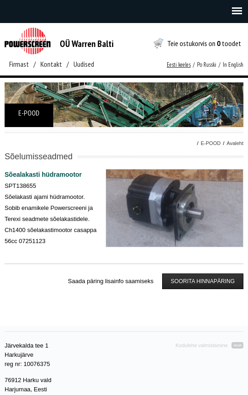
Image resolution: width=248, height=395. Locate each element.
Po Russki (206, 65)
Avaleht (235, 143)
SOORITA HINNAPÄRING (203, 281)
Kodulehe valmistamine (201, 345)
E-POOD (210, 143)
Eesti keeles (179, 65)
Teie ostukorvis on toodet (204, 43)
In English (233, 65)
